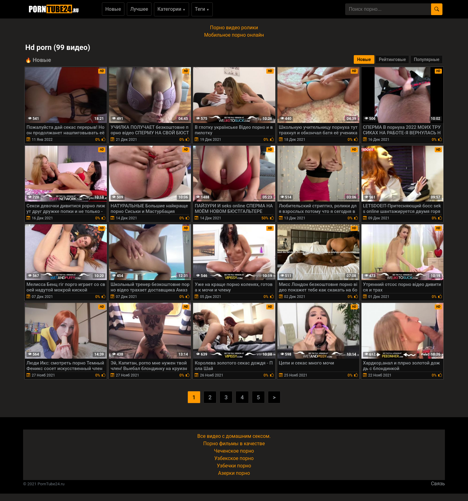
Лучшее (139, 9)
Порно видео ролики (234, 28)
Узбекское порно (234, 458)
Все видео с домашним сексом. (234, 436)
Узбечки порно (234, 466)
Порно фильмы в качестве (234, 443)
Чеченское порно (234, 451)
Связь (438, 484)
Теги (202, 9)
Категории (171, 9)
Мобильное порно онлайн (234, 35)
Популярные (426, 59)
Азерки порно (234, 473)
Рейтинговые (392, 59)
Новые (113, 9)
